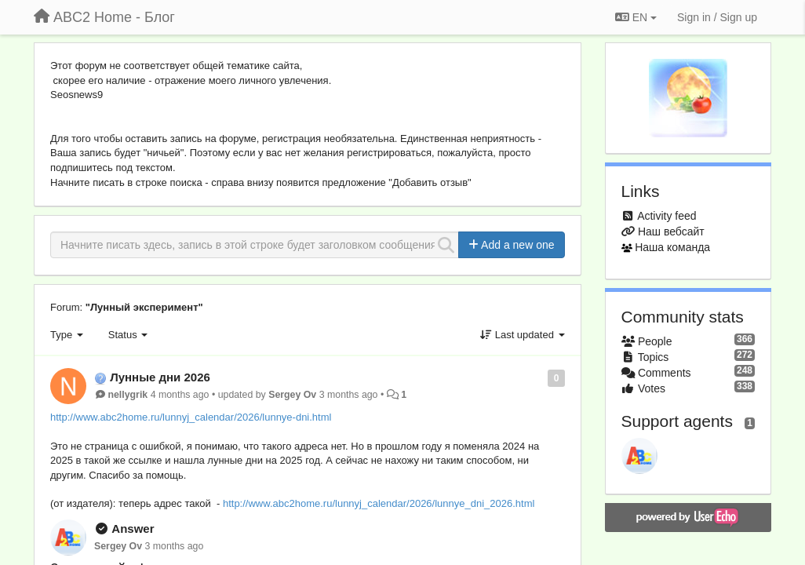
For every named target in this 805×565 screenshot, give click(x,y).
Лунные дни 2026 (160, 377)
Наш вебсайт (671, 231)
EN (636, 17)
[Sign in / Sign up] (717, 17)
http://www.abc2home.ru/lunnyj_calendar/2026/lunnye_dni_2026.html (378, 503)
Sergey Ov (292, 394)
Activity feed (666, 216)
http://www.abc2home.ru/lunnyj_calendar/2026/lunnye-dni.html (190, 417)
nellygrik (127, 394)
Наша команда (672, 247)
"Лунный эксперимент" (144, 307)
